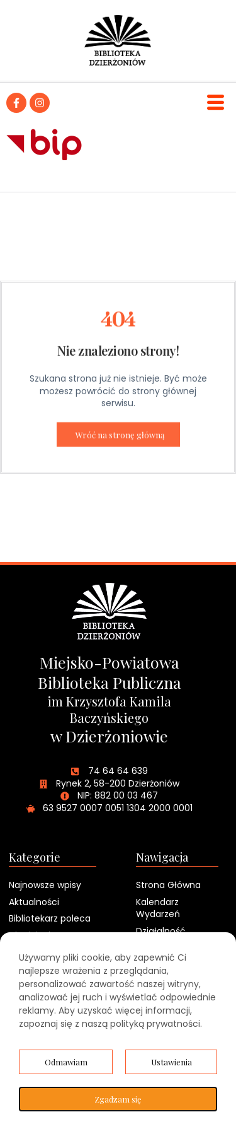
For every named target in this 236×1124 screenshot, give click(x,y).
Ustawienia (171, 1062)
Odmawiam (66, 1062)
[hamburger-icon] (215, 102)
